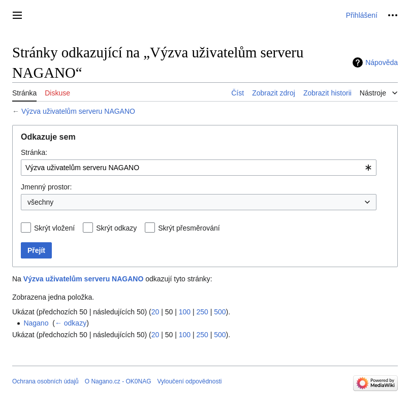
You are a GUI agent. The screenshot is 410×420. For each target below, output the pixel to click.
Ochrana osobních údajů (45, 381)
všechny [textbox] (40, 202)
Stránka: (34, 152)
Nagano (35, 323)
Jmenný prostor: (46, 187)
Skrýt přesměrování (188, 228)
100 (185, 312)
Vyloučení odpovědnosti (189, 381)
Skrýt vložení (54, 228)
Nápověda (381, 62)
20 (155, 312)
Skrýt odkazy (116, 228)
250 (202, 312)
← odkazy (70, 323)
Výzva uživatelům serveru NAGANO (78, 111)
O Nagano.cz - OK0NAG (118, 381)
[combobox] (198, 167)
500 (220, 312)
